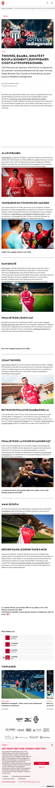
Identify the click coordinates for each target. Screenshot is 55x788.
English (5, 745)
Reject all (41, 767)
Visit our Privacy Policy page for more (29, 782)
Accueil (3, 8)
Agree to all (41, 763)
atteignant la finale (40, 329)
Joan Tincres (6, 365)
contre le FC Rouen (21, 421)
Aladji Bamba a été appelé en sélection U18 (27, 214)
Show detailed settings (8, 782)
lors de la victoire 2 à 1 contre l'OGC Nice (33, 563)
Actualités (9, 8)
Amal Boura (5, 511)
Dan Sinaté (5, 268)
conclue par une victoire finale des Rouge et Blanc (27, 99)
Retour (4, 16)
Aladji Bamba (6, 157)
